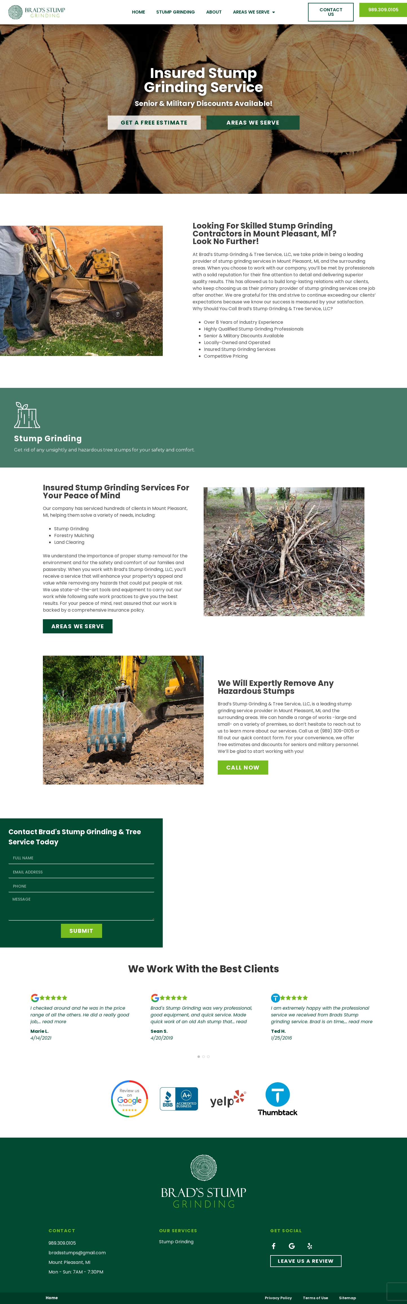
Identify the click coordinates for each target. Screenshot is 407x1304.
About (214, 12)
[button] (331, 12)
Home (138, 12)
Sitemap (347, 1298)
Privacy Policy (277, 1298)
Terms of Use (315, 1298)
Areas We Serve (254, 12)
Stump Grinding (175, 12)
